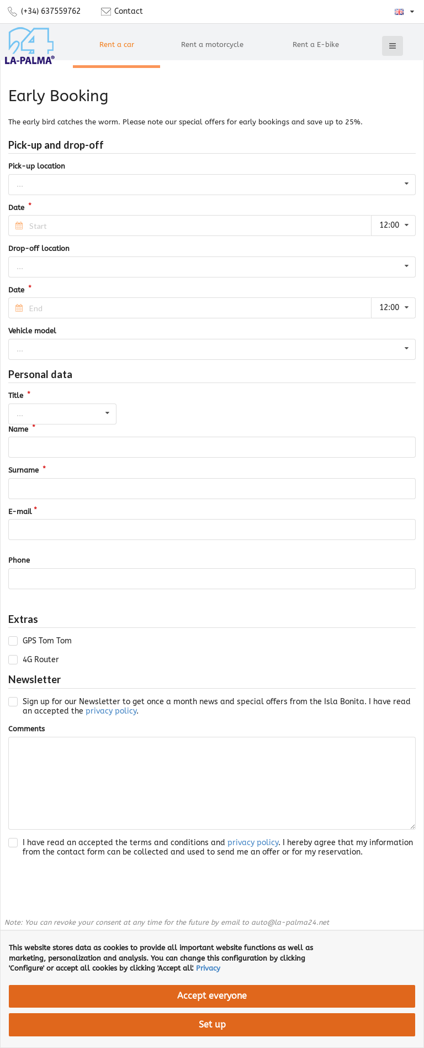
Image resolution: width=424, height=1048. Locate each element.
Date (17, 207)
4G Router (41, 659)
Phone (19, 560)
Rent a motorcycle (212, 44)
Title (16, 395)
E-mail (20, 511)
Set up (212, 1025)
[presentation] (92, 887)
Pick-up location (36, 166)
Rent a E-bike (316, 44)
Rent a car (116, 44)
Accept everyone (212, 996)
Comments (26, 729)
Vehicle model (32, 331)
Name (19, 429)
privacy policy (111, 711)
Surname (24, 470)
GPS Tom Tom (47, 641)
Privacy (208, 968)
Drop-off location (39, 248)
